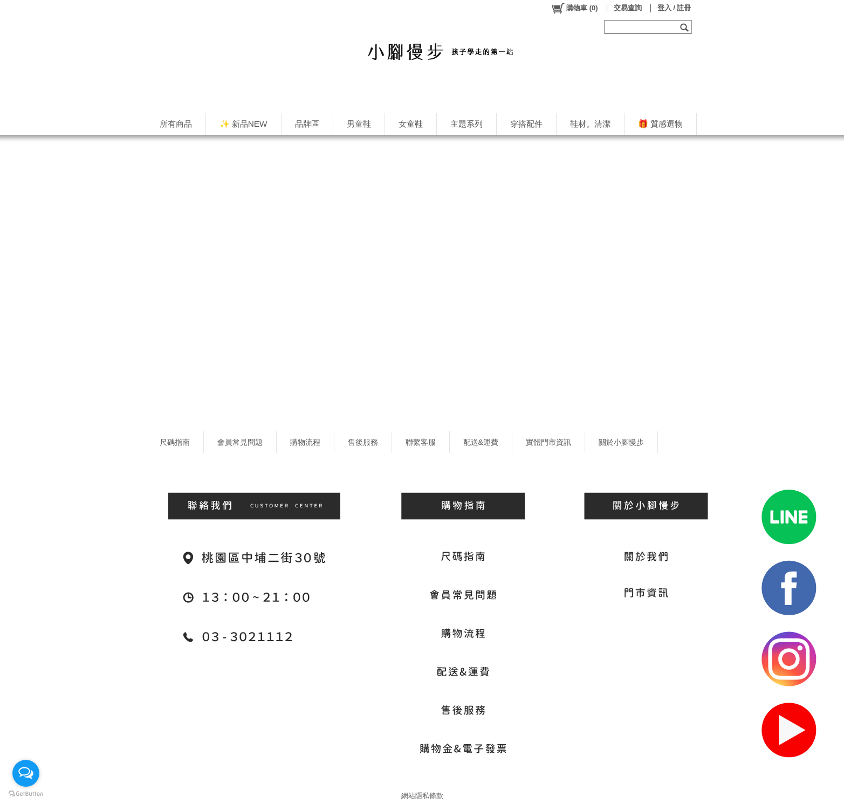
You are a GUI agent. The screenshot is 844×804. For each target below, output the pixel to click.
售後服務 (363, 442)
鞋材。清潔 (590, 123)
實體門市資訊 (548, 442)
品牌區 (307, 123)
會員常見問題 (240, 442)
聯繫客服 (421, 442)
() (574, 8)
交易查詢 (628, 8)
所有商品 (176, 123)
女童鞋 (411, 123)
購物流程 (305, 442)
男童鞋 (359, 123)
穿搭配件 (526, 123)
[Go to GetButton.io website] (26, 793)
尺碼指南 (175, 442)
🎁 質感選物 (660, 123)
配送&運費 (481, 442)
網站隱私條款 (422, 796)
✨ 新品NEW (243, 123)
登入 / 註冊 (674, 8)
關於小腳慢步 (621, 442)
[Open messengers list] (25, 773)
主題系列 (466, 123)
